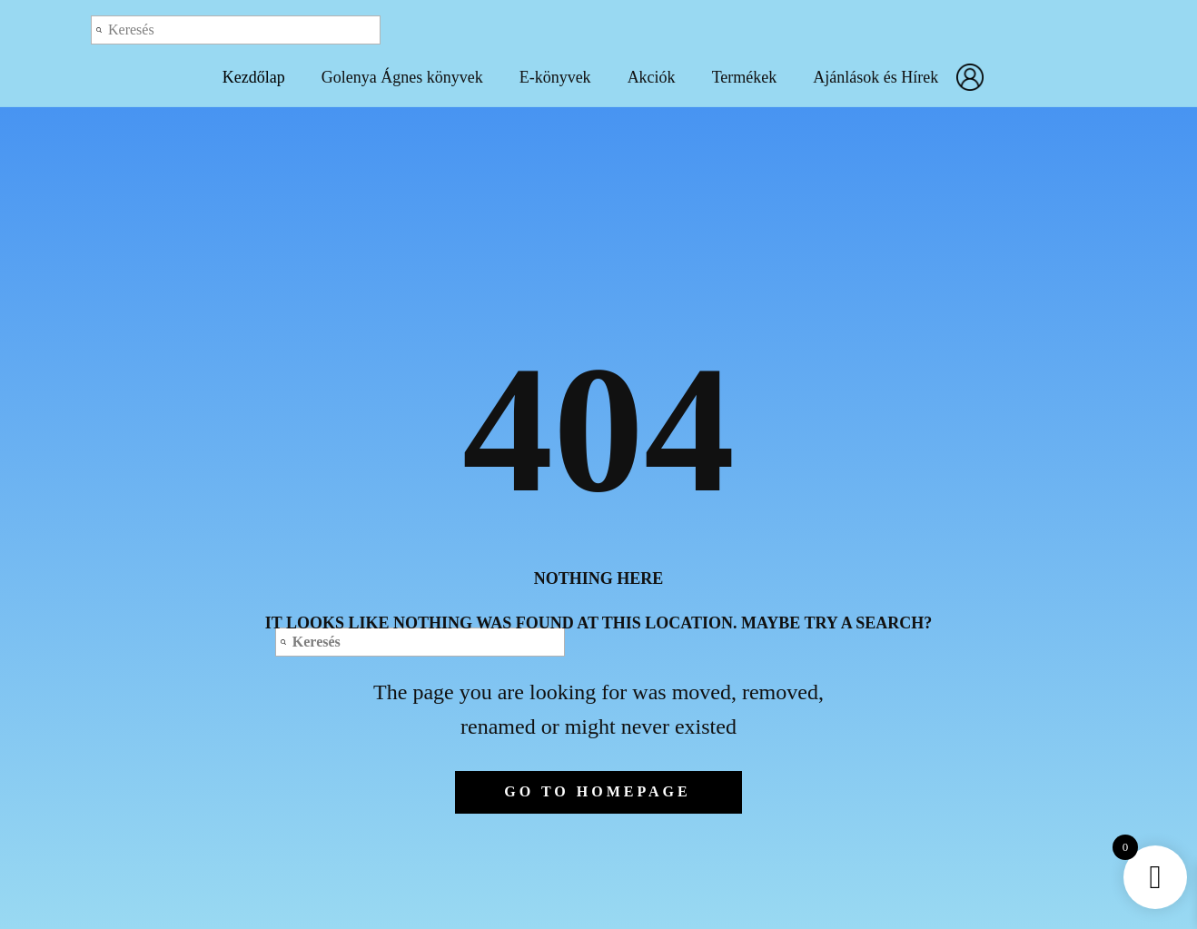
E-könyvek (555, 77)
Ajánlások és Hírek (875, 77)
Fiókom (974, 77)
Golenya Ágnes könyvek (402, 77)
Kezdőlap (254, 77)
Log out (977, 29)
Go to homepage (597, 791)
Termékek (744, 77)
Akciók (652, 77)
